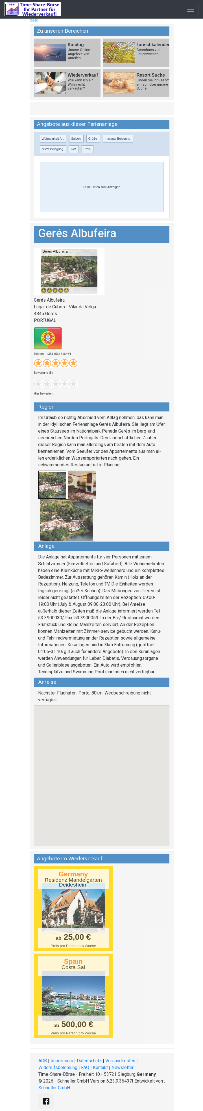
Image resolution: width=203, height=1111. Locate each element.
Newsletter (123, 1067)
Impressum (62, 1060)
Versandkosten (120, 1060)
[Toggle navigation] (190, 9)
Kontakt (100, 1067)
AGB (42, 1060)
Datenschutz (89, 1060)
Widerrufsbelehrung (57, 1067)
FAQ (85, 1067)
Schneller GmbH (54, 1087)
